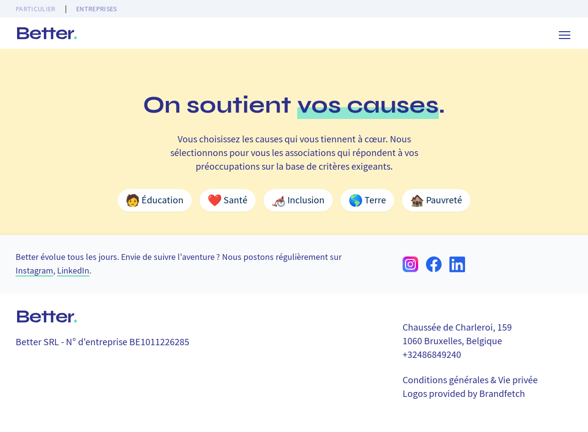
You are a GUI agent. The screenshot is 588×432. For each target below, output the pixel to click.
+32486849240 (432, 355)
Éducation (154, 200)
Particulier (36, 8)
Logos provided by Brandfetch (464, 394)
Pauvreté (436, 200)
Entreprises (96, 8)
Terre (367, 200)
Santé (227, 200)
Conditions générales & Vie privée (470, 380)
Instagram (34, 270)
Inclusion (298, 200)
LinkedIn (73, 270)
